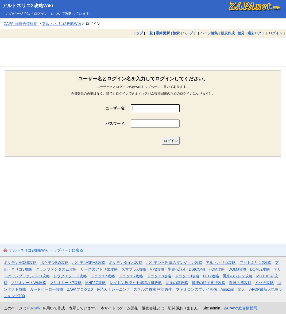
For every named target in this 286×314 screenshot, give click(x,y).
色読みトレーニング (113, 289)
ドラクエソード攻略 (70, 276)
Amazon (227, 289)
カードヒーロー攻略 (46, 289)
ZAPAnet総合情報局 (20, 23)
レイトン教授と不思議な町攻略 (136, 283)
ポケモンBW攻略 (54, 262)
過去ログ (254, 33)
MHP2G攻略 (95, 283)
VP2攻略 (157, 269)
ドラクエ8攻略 (159, 276)
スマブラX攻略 (133, 269)
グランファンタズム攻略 (56, 269)
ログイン (276, 33)
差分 (241, 33)
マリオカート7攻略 (66, 283)
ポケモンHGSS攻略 (20, 262)
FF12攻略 (211, 276)
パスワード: (116, 123)
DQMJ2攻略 (260, 269)
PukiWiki (34, 308)
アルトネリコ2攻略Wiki (27, 5)
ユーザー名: (116, 108)
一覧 (149, 33)
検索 (176, 33)
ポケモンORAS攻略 (88, 262)
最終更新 (163, 33)
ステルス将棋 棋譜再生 (153, 289)
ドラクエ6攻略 (103, 276)
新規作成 (228, 33)
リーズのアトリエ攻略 (99, 269)
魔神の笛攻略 (240, 283)
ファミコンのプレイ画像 (196, 289)
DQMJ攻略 (237, 269)
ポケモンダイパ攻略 (125, 262)
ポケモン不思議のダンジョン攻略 (174, 262)
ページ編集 (209, 33)
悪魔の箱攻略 (177, 283)
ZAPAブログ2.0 (80, 289)
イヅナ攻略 (264, 283)
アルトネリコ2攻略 (255, 262)
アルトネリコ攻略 (221, 262)
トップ (138, 33)
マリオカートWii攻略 (28, 283)
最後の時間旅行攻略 (208, 283)
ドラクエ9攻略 (187, 276)
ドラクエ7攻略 (131, 276)
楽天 (241, 289)
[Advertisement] (143, 52)
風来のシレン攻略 (238, 276)
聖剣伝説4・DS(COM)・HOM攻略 (196, 269)
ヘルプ (188, 33)
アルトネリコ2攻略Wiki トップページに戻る (46, 250)
